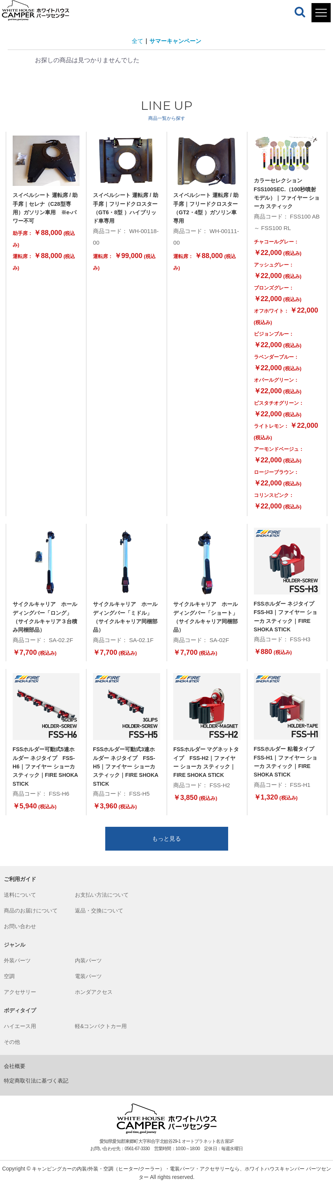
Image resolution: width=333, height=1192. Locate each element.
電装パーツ (88, 983)
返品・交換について (99, 917)
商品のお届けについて (31, 917)
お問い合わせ (20, 933)
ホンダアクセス (94, 998)
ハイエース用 (20, 1033)
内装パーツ (88, 967)
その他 (12, 1048)
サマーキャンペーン (176, 41)
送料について (20, 901)
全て (136, 41)
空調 (9, 983)
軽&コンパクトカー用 (101, 1033)
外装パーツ (17, 967)
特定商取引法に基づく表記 (36, 1087)
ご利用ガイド (20, 885)
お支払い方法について (102, 901)
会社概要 (14, 1072)
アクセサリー (20, 998)
